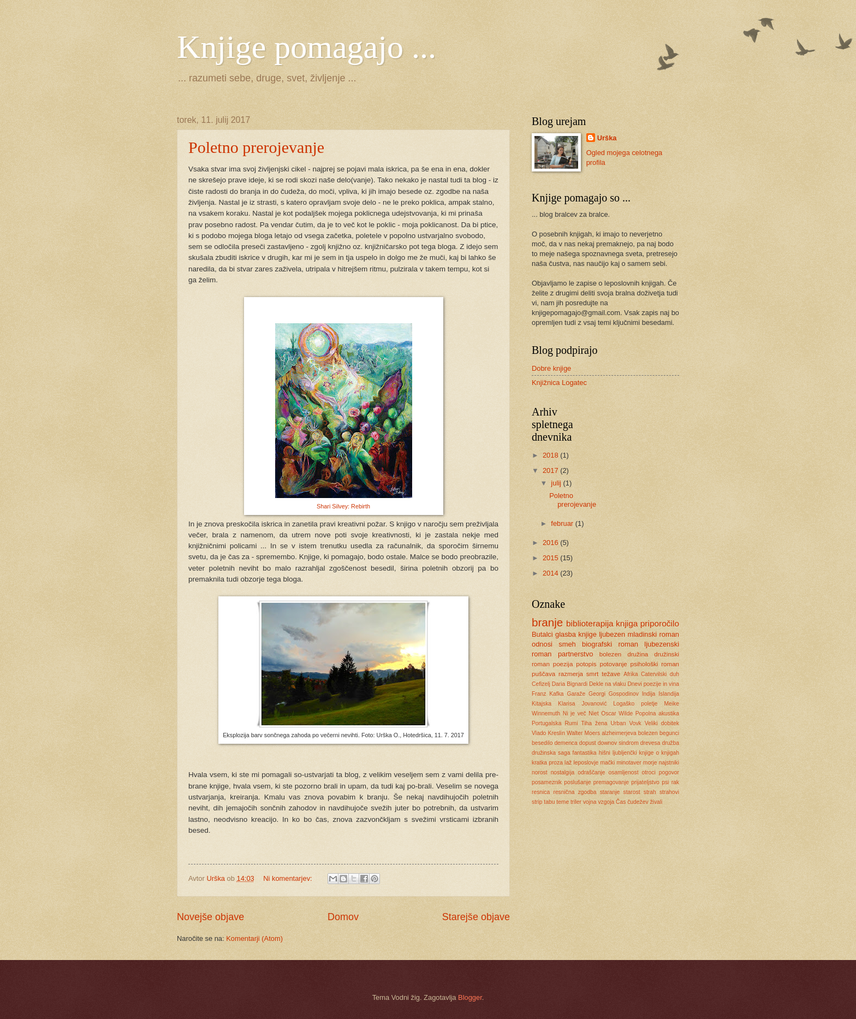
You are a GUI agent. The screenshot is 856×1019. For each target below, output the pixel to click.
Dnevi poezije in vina (653, 684)
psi (665, 782)
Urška (607, 138)
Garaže (576, 694)
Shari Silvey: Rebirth (343, 506)
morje (650, 763)
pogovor (669, 772)
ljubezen (612, 634)
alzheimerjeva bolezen (630, 733)
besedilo (542, 743)
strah (650, 792)
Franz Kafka (548, 694)
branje (547, 622)
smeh (566, 644)
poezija (563, 664)
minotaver (628, 763)
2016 (551, 542)
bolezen (610, 654)
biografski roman (610, 644)
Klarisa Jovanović (582, 704)
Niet (593, 713)
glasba (565, 634)
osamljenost (624, 772)
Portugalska (546, 723)
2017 (551, 470)
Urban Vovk (625, 723)
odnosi (542, 644)
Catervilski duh (660, 674)
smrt (592, 674)
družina (637, 654)
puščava (543, 674)
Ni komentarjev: (288, 878)
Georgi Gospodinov (613, 694)
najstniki (669, 763)
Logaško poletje (635, 704)
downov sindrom (618, 743)
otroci (649, 772)
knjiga (627, 623)
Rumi (571, 723)
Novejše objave (210, 916)
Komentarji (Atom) (254, 938)
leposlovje (585, 763)
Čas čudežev (632, 802)
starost (631, 792)
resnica (541, 792)
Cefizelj (541, 684)
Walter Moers (583, 733)
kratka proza (547, 763)
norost (540, 772)
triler (575, 802)
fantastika (585, 753)
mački (607, 763)
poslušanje (577, 782)
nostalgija (563, 772)
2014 (551, 573)
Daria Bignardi (569, 684)
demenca (565, 743)
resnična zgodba (574, 792)
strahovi (669, 792)
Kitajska (541, 704)
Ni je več (574, 713)
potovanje (613, 664)
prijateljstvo (645, 782)
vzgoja (606, 802)
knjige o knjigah (659, 753)
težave (611, 674)
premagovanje (611, 782)
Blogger (470, 997)
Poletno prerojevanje (256, 147)
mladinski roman (653, 634)
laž (568, 763)
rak (675, 782)
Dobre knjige (551, 368)
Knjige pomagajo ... (306, 47)
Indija (649, 694)
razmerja (570, 674)
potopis (586, 664)
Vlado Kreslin (548, 733)
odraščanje (591, 772)
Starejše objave (476, 916)
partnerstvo (575, 654)
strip (537, 802)
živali (656, 802)
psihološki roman (655, 664)
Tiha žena (594, 723)
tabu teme (556, 802)
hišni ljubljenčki (618, 753)
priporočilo (659, 623)
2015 (551, 558)
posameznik (547, 782)
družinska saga (551, 753)
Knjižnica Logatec (559, 382)
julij (557, 483)
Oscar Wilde (617, 713)
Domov (343, 916)
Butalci (542, 634)
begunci (669, 733)
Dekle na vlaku (607, 684)
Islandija (668, 694)
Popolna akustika (657, 713)
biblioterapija (590, 623)
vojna (590, 802)
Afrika (630, 674)
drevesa (650, 743)
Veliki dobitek (662, 723)
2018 (551, 455)
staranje (610, 792)
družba (670, 743)
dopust (587, 743)
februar (563, 523)
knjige (587, 634)
